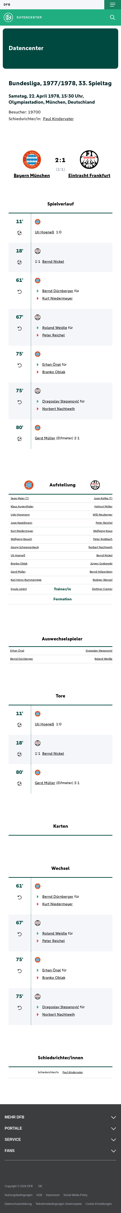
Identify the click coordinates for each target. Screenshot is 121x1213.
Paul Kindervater (58, 119)
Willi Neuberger (102, 514)
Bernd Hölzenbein (101, 572)
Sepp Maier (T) (20, 498)
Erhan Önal (51, 364)
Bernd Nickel (53, 261)
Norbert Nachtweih (58, 409)
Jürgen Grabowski (101, 563)
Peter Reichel (53, 335)
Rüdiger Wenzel (102, 580)
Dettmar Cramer (102, 589)
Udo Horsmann (20, 514)
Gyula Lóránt (19, 589)
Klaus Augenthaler (22, 506)
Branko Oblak (53, 372)
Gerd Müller (45, 438)
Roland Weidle (54, 328)
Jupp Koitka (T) (103, 498)
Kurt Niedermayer (57, 298)
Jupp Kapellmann (21, 523)
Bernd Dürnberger (57, 291)
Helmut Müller (103, 506)
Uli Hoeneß (44, 232)
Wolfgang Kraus (102, 531)
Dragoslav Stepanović (60, 401)
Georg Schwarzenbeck (25, 547)
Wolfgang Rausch (21, 539)
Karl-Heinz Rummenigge (26, 580)
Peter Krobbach (102, 539)
